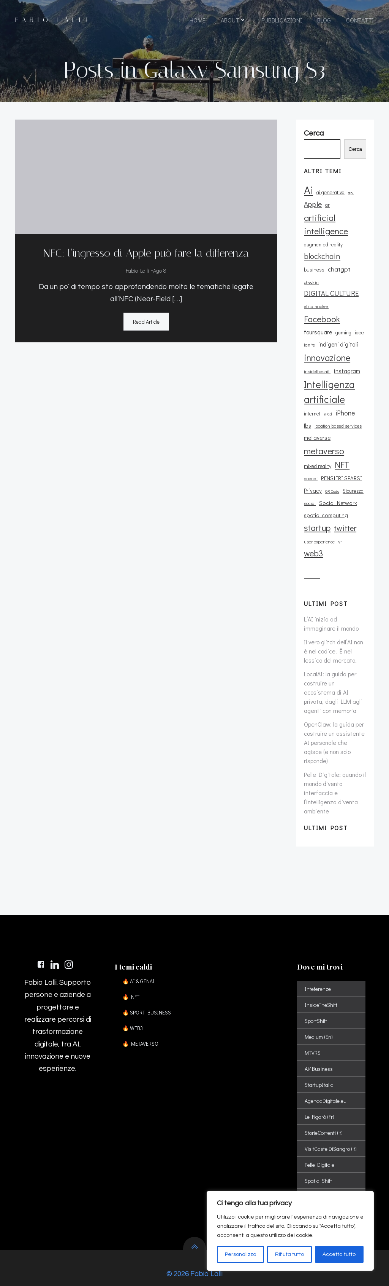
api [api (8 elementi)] (351, 193)
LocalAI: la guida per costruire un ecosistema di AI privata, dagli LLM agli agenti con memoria (333, 680)
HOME (198, 20)
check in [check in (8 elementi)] (337, 270)
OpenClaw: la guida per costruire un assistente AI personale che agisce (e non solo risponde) (334, 730)
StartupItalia (319, 1073)
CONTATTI (360, 20)
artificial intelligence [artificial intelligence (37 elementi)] (326, 224)
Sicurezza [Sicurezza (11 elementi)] (353, 478)
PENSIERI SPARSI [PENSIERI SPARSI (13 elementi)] (341, 466)
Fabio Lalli (137, 271)
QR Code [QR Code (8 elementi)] (332, 479)
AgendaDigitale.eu (325, 1089)
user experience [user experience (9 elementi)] (319, 529)
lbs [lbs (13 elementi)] (307, 413)
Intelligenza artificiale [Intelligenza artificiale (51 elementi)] (329, 380)
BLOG (324, 20)
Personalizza (240, 1254)
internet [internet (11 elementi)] (312, 401)
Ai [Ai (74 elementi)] (308, 190)
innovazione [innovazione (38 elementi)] (327, 345)
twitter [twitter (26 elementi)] (345, 516)
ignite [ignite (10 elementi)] (309, 333)
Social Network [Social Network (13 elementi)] (338, 490)
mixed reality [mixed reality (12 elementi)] (317, 453)
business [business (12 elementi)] (354, 257)
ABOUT (233, 20)
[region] (290, 1231)
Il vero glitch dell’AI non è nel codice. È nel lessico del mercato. (333, 639)
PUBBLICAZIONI (281, 20)
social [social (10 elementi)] (310, 491)
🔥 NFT (130, 985)
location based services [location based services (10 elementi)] (338, 414)
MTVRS (313, 1041)
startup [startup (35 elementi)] (317, 515)
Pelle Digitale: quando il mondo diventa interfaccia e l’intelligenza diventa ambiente (335, 780)
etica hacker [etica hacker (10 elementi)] (316, 294)
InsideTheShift (321, 993)
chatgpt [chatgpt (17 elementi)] (315, 269)
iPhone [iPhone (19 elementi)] (345, 400)
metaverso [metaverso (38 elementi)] (324, 438)
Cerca (355, 149)
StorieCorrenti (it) (324, 1121)
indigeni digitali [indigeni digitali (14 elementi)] (338, 332)
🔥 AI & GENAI (138, 969)
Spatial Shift (318, 1169)
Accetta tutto (339, 1254)
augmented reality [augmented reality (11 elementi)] (323, 244)
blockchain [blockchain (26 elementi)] (322, 256)
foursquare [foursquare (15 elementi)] (318, 320)
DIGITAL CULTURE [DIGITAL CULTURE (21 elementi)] (331, 281)
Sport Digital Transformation (331, 1185)
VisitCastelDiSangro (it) (331, 1137)
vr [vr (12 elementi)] (340, 529)
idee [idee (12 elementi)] (359, 320)
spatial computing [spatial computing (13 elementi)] (326, 502)
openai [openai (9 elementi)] (311, 467)
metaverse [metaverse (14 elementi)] (317, 426)
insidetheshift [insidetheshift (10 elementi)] (317, 359)
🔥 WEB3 (132, 1016)
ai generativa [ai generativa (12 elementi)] (330, 192)
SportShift (316, 1009)
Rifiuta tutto (289, 1254)
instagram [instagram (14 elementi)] (347, 359)
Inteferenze (318, 977)
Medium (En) (319, 1025)
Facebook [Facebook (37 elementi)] (322, 306)
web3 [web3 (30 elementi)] (313, 541)
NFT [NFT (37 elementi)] (342, 452)
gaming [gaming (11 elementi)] (343, 320)
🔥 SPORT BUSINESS (146, 1000)
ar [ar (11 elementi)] (327, 205)
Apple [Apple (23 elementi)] (313, 204)
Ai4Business (319, 1057)
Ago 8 (159, 271)
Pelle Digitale (319, 1153)
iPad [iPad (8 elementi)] (328, 401)
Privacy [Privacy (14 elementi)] (313, 478)
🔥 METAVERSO (140, 1031)
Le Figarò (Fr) (319, 1105)
